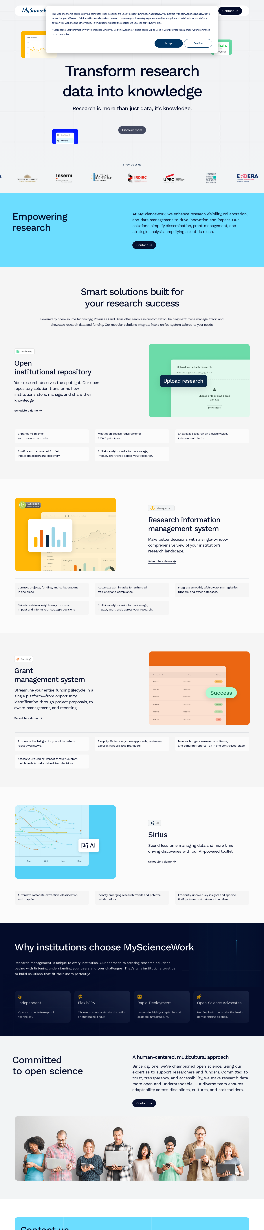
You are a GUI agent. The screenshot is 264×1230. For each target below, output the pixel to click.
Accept (168, 43)
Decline (198, 43)
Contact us (230, 11)
